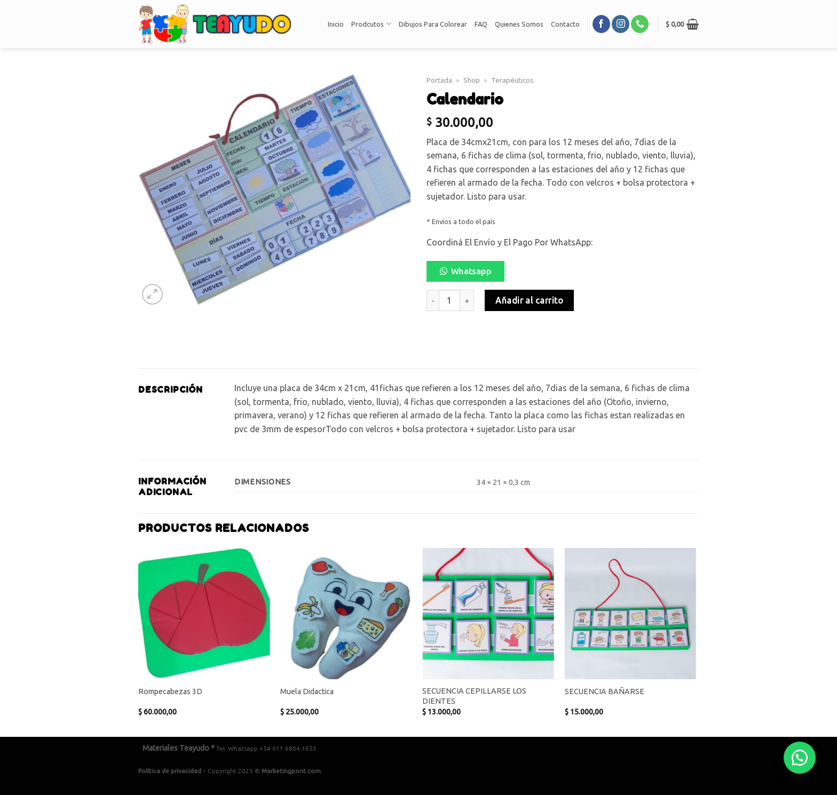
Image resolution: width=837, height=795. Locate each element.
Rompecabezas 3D (170, 691)
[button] (470, 274)
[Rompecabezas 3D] (204, 614)
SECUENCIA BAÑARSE (604, 691)
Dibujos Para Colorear (433, 24)
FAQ (481, 24)
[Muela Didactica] (346, 614)
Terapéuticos (512, 80)
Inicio (336, 24)
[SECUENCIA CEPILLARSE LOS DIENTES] (488, 614)
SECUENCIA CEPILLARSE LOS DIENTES (474, 696)
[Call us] (640, 24)
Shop (471, 80)
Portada (439, 80)
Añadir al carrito (529, 300)
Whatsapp (471, 271)
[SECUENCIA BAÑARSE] (631, 614)
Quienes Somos (519, 24)
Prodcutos (371, 24)
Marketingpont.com (291, 770)
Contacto (565, 24)
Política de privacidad (169, 770)
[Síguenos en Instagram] (620, 24)
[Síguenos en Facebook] (601, 24)
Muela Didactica (307, 691)
